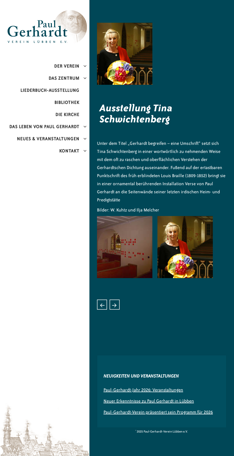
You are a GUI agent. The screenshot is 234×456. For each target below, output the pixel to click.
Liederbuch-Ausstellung (49, 90)
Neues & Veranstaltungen (48, 139)
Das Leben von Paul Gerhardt (44, 126)
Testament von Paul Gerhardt (115, 305)
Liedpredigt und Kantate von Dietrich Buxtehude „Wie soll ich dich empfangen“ (102, 305)
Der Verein (66, 66)
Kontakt (69, 151)
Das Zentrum (64, 78)
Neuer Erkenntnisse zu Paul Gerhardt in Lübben (149, 401)
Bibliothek (66, 102)
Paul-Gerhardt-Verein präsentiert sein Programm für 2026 (158, 412)
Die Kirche (67, 114)
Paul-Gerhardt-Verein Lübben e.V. (54, 14)
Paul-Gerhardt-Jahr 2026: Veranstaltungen (143, 390)
